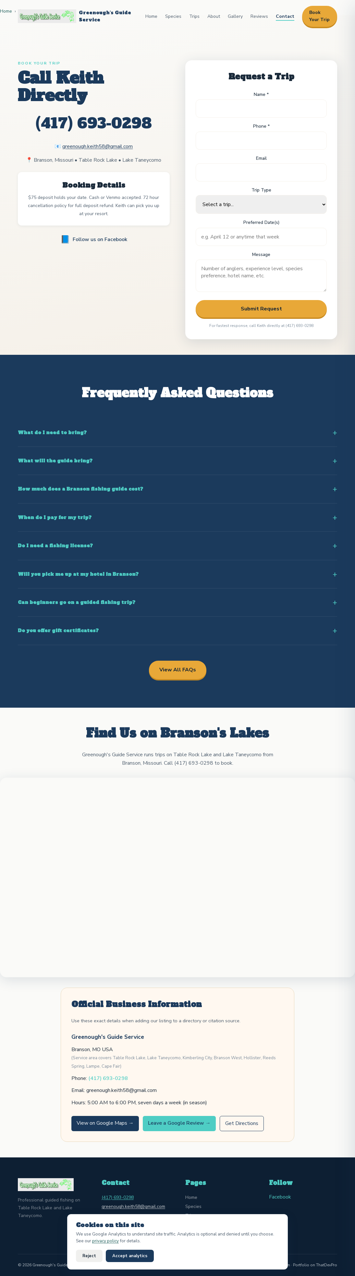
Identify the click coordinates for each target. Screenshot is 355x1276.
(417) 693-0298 (93, 123)
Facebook (280, 1197)
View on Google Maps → (105, 1123)
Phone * (261, 126)
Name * (261, 94)
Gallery (235, 16)
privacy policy (105, 1241)
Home (151, 16)
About (213, 16)
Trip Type (261, 190)
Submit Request (261, 308)
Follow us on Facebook (93, 239)
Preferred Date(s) (261, 222)
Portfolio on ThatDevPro (315, 1265)
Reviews (259, 16)
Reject (89, 1256)
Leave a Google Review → (179, 1123)
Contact (285, 16)
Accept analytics (129, 1256)
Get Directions (241, 1123)
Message (261, 254)
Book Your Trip (319, 16)
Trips (194, 16)
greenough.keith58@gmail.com (97, 146)
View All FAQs (177, 669)
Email (261, 158)
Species (173, 16)
